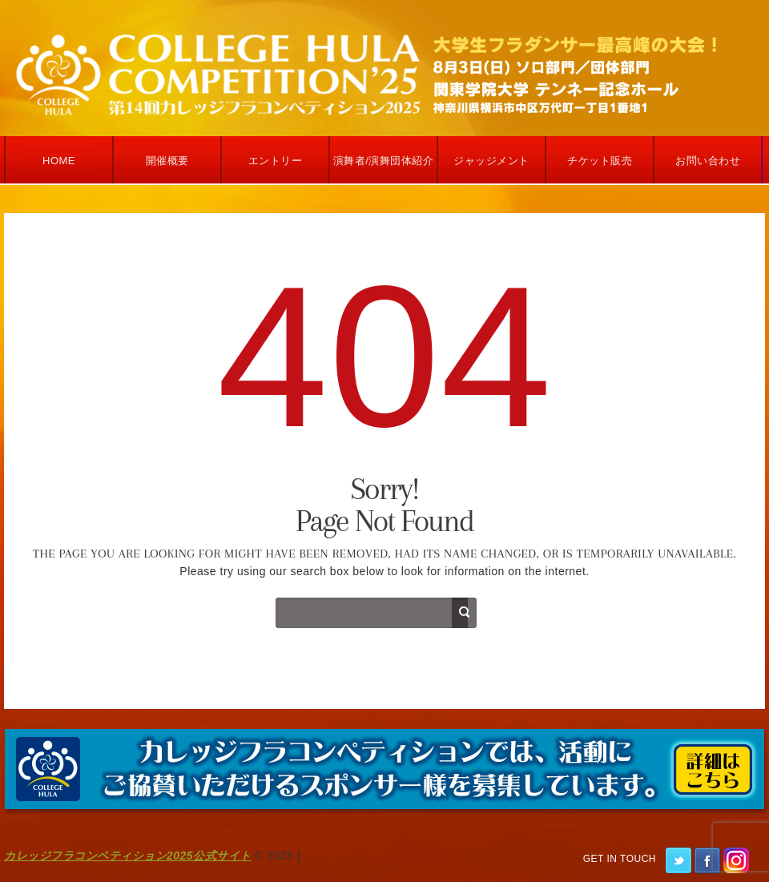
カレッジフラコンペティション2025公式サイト (128, 855)
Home (58, 161)
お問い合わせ (707, 161)
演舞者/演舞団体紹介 (383, 161)
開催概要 (167, 161)
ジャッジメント (491, 161)
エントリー (275, 161)
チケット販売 (599, 161)
